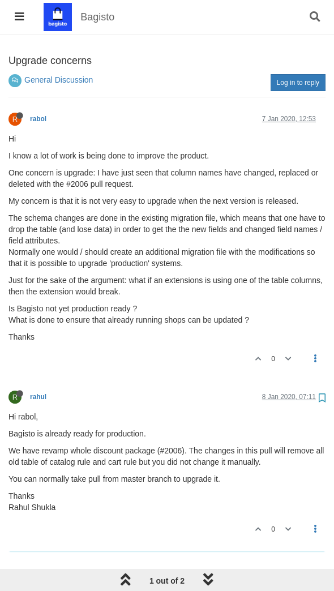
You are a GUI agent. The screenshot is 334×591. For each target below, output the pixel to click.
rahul (38, 397)
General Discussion (58, 79)
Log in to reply (298, 83)
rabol (38, 119)
